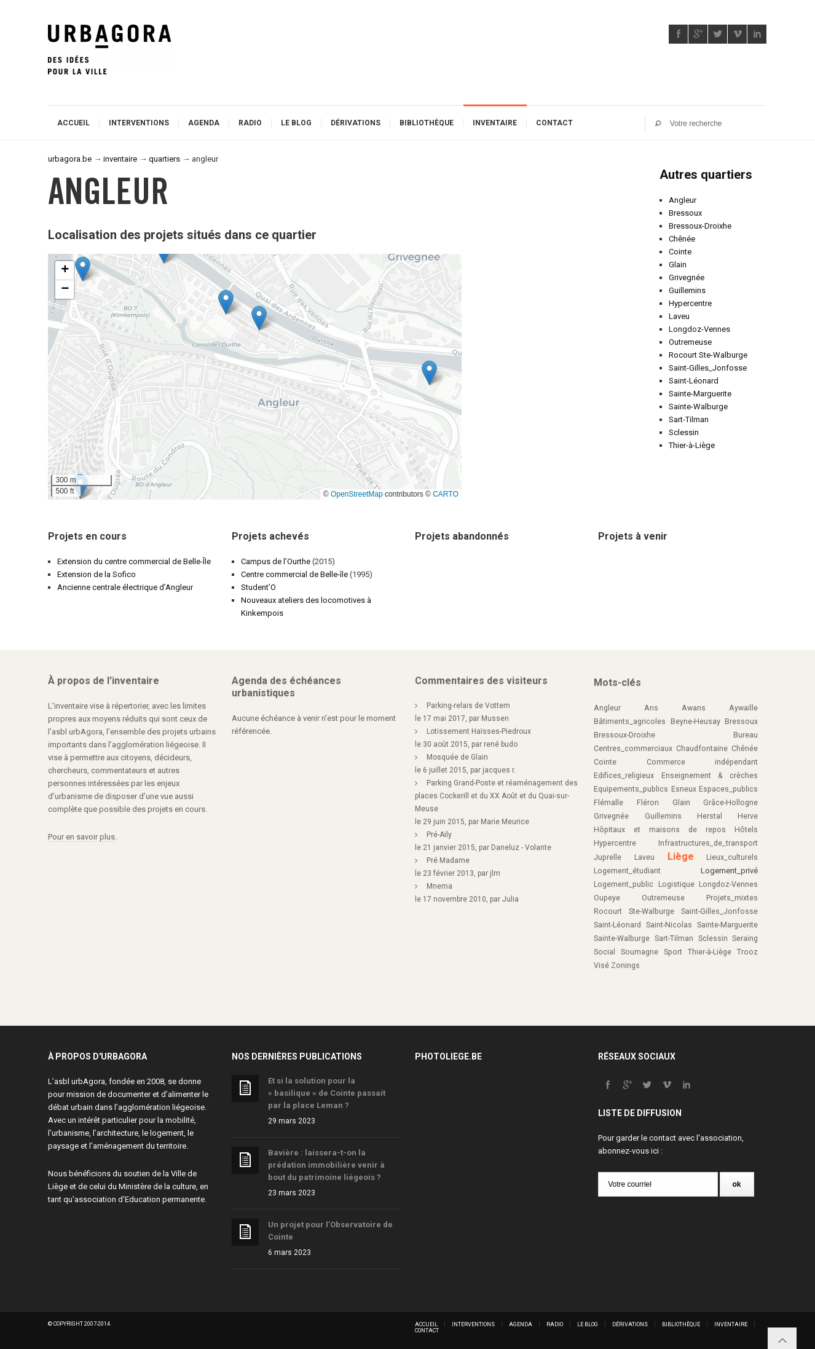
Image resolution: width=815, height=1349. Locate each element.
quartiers (164, 158)
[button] (226, 302)
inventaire (120, 158)
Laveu (679, 316)
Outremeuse (690, 342)
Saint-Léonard (694, 380)
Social (604, 952)
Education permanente (165, 1199)
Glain (678, 264)
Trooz (747, 952)
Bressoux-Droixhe (700, 225)
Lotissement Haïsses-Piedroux (479, 731)
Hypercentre (690, 303)
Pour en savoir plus (81, 836)
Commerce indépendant (702, 762)
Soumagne (639, 952)
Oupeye (607, 898)
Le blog (296, 123)
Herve (748, 816)
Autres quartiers (705, 174)
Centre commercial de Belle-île (294, 574)
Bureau (745, 735)
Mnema (439, 886)
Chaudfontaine (702, 748)
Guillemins (687, 290)
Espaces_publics (728, 789)
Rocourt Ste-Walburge (708, 355)
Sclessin (684, 432)
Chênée (682, 238)
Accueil (73, 123)
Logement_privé (729, 870)
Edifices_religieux (624, 775)
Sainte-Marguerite (700, 393)
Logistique (676, 884)
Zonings (625, 965)
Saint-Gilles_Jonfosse (708, 367)
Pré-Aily (439, 834)
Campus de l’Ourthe (275, 561)
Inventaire (495, 123)
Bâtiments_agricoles (630, 721)
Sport (673, 952)
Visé (601, 965)
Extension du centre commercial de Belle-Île (134, 561)
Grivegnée (686, 277)
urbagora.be (70, 158)
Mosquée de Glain (457, 757)
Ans (651, 708)
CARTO (446, 494)
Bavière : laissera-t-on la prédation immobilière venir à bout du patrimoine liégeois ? (326, 1165)
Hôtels (746, 829)
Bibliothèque (427, 123)
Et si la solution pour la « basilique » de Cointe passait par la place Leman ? (326, 1093)
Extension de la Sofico (96, 574)
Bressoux (685, 213)
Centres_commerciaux (633, 748)
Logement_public (623, 884)
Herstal (709, 816)
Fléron (648, 802)
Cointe (680, 251)
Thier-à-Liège (692, 445)
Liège (680, 856)
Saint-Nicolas (669, 925)
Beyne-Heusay (695, 721)
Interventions (139, 123)
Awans (694, 708)
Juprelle (607, 857)
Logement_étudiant (627, 871)
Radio (250, 123)
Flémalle (608, 802)
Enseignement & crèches (709, 775)
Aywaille (743, 708)
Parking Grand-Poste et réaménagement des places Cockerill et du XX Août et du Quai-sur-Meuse (496, 796)
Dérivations (355, 123)
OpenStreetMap (357, 494)
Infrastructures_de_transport (708, 843)
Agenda (203, 123)
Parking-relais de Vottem (468, 705)
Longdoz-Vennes (699, 329)
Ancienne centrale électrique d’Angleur (125, 587)
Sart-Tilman (689, 419)
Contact (554, 123)
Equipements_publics (631, 789)
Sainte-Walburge (698, 406)
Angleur (682, 200)
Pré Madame (448, 860)
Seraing (745, 938)
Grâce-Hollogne (730, 802)
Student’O (258, 587)
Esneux (683, 789)
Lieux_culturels (732, 857)
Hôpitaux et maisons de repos (660, 829)
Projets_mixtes (732, 898)
